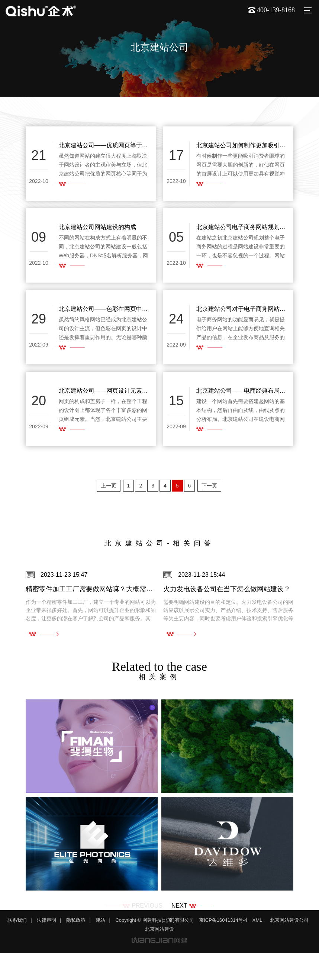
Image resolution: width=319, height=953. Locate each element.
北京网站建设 (159, 929)
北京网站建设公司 (289, 920)
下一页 (209, 486)
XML (257, 920)
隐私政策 (76, 920)
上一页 (108, 486)
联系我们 (17, 920)
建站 (100, 920)
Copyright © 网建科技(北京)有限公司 (154, 920)
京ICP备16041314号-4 (223, 920)
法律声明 (46, 920)
